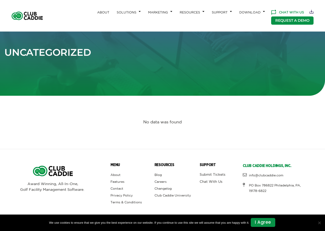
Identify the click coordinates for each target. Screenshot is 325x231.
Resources (192, 11)
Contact (116, 188)
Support (222, 11)
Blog (158, 175)
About (103, 12)
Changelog (163, 188)
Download (252, 11)
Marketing (160, 11)
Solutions (129, 11)
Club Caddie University (172, 195)
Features (117, 182)
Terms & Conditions (126, 202)
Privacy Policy (121, 195)
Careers (160, 182)
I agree (263, 223)
